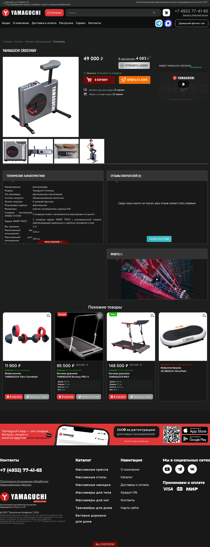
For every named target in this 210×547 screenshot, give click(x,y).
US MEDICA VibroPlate (173, 371)
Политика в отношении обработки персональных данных (24, 483)
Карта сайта (130, 508)
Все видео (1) (196, 67)
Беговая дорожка (67, 373)
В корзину (13, 396)
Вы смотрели (105, 544)
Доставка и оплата (44, 23)
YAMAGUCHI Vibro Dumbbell (21, 376)
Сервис (81, 23)
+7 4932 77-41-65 (191, 11)
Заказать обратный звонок (195, 15)
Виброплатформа (171, 367)
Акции (6, 23)
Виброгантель (13, 373)
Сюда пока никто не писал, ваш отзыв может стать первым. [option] (157, 203)
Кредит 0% (129, 492)
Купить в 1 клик (134, 80)
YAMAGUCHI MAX (119, 376)
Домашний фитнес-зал (192, 23)
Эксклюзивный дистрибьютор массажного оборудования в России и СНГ (172, 2)
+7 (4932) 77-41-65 (21, 470)
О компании (21, 23)
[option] (157, 279)
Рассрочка (66, 23)
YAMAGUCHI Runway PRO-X (73, 376)
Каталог (126, 477)
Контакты (94, 23)
